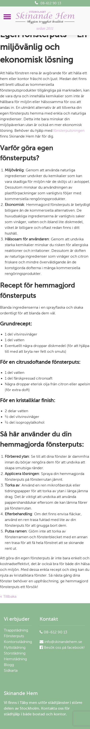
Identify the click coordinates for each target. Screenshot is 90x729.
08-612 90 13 (48, 3)
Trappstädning (16, 630)
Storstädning (14, 653)
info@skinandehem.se (61, 642)
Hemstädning (15, 659)
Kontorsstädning (18, 642)
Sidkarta (11, 670)
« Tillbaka (8, 596)
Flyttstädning (14, 647)
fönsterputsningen (68, 130)
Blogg (9, 665)
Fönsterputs (14, 636)
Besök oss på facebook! (62, 647)
